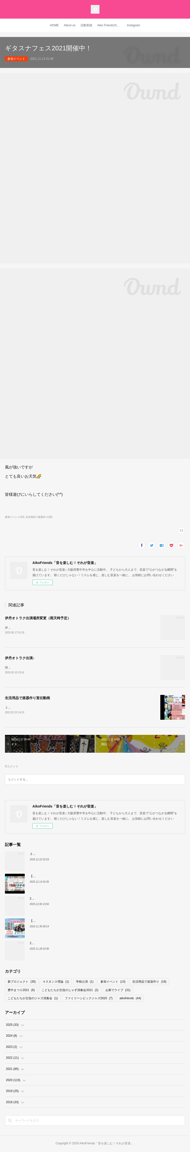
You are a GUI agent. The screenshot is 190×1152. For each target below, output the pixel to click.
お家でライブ (117, 990)
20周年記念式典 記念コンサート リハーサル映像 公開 (65, 899)
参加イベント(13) (14, 517)
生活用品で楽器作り (149, 982)
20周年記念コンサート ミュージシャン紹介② (61, 944)
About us (69, 25)
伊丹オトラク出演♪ (19, 658)
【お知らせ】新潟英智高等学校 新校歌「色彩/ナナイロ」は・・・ (74, 921)
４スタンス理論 (56, 982)
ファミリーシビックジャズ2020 (89, 999)
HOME (54, 25)
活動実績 (86, 25)
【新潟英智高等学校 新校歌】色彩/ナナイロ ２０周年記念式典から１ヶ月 (79, 877)
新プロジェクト (22, 982)
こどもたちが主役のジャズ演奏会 (33, 999)
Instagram (133, 25)
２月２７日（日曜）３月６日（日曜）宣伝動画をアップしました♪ (49, 708)
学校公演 (85, 982)
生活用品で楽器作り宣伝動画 (27, 699)
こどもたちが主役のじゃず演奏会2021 (70, 990)
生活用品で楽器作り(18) (39, 517)
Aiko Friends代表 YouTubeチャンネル (110, 25)
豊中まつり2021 (21, 990)
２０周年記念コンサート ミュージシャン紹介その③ (65, 854)
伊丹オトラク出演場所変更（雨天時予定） (38, 618)
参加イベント (16, 59)
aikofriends (130, 999)
